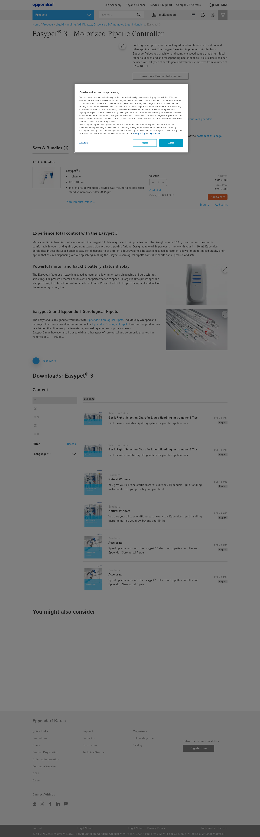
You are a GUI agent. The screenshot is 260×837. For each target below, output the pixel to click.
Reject (145, 143)
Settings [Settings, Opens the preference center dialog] (83, 142)
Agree (171, 143)
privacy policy (138, 133)
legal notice (155, 133)
